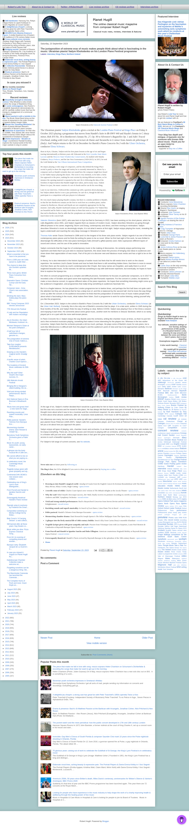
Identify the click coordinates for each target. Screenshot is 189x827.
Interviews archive (149, 7)
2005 (7, 676)
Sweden (174, 543)
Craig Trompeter (166, 229)
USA (185, 554)
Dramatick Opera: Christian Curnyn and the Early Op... (17, 283)
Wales (167, 558)
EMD (168, 444)
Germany (183, 455)
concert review (63, 534)
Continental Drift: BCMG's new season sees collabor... (17, 477)
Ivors (185, 469)
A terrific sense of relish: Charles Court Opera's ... (17, 361)
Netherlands (174, 488)
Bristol (173, 399)
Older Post (147, 638)
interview (51, 54)
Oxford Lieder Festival (172, 508)
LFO (185, 475)
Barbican (168, 389)
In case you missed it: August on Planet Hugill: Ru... (17, 554)
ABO (159, 380)
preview (162, 517)
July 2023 (11, 593)
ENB (171, 444)
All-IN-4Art (170, 382)
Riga (175, 522)
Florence (173, 453)
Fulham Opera (181, 453)
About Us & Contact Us (43, 7)
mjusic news (177, 481)
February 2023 (13, 610)
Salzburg (161, 528)
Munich (184, 481)
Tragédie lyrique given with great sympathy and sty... (18, 470)
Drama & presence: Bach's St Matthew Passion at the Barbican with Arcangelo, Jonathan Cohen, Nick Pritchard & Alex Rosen (25, 207)
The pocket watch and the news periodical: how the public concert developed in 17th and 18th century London (99, 723)
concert (184, 428)
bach (159, 386)
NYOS (160, 499)
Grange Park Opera (167, 462)
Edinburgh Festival (179, 442)
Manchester (167, 481)
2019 (7, 628)
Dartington (167, 438)
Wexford (166, 562)
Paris (172, 510)
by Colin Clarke (177, 407)
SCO (185, 528)
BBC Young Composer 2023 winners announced (18, 305)
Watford (184, 558)
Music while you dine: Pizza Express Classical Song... (17, 531)
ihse (185, 466)
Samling (167, 528)
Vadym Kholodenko (71, 130)
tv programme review (170, 554)
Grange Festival (180, 460)
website (160, 560)
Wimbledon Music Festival (167, 567)
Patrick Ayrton (174, 257)
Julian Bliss (174, 276)
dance (160, 438)
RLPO (179, 522)
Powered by (172, 190)
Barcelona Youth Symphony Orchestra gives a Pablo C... (17, 437)
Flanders (166, 453)
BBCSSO (183, 393)
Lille (166, 477)
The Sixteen (166, 550)
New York (168, 490)
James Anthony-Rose (168, 247)
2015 (7, 642)
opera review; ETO (171, 506)
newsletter (161, 493)
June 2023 (11, 596)
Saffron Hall (169, 526)
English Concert (180, 444)
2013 (7, 648)
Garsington (168, 455)
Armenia (168, 384)
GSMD (160, 464)
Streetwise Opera (181, 541)
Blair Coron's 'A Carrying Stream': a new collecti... (17, 519)
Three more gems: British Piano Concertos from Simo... (17, 275)
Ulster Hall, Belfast (51, 306)
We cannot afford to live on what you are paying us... (18, 457)
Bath (159, 391)
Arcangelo (161, 384)
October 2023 (12, 248)
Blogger (105, 821)
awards (184, 384)
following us (72, 464)
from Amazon (171, 321)
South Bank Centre (177, 537)
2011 (7, 655)
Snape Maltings (164, 535)
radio (176, 517)
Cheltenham (170, 421)
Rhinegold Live (168, 522)
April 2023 (11, 603)
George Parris (174, 235)
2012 (7, 652)
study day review (164, 543)
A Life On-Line (164, 378)
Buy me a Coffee (175, 149)
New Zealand (176, 490)
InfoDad (183, 358)
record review (83, 497)
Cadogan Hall (181, 414)
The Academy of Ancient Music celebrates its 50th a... (17, 367)
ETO (179, 446)
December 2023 (13, 241)
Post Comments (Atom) (102, 655)
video (184, 556)
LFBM (181, 475)
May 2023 (11, 600)
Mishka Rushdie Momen (175, 259)
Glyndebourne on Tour (165, 460)
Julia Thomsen (174, 212)
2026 (7, 228)
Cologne (161, 428)
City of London (175, 423)
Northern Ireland (73, 54)
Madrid (160, 481)
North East (162, 495)
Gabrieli (160, 455)
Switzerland (182, 543)
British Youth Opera (165, 401)
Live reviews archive (99, 7)
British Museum (182, 399)
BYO (166, 414)
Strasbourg (170, 541)
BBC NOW (174, 393)
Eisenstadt (161, 444)
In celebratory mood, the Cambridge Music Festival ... (16, 464)
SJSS (167, 533)
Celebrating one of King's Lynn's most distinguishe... (17, 484)
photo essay (172, 512)
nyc (180, 497)
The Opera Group (172, 548)
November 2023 (13, 244)
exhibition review (168, 448)
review (160, 522)
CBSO (181, 416)
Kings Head (166, 471)
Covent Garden (168, 435)
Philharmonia (162, 512)
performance (182, 510)
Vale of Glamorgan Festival (169, 556)
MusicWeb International (177, 351)
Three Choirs (176, 552)
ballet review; (182, 386)
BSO (178, 403)
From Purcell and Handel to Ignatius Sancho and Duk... (17, 492)
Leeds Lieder (181, 473)
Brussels (173, 403)
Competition (172, 428)
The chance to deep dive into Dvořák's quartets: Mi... (17, 267)
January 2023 (12, 613)
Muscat (175, 483)
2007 (7, 669)
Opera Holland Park (165, 501)
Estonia (174, 446)
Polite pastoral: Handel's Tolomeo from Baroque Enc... (17, 422)
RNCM (184, 522)
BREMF (161, 399)
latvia (185, 471)
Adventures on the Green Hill (174, 380)
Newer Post (46, 638)
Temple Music (168, 545)
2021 (7, 621)
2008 (7, 666)
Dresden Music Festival (174, 440)
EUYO (160, 448)
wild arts (176, 565)
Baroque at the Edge (180, 388)
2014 (7, 645)
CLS (164, 426)
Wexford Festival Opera (178, 562)
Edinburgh (167, 442)
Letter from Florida (171, 475)
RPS (175, 524)
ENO (160, 446)
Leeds (172, 473)
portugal (167, 514)
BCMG (160, 395)
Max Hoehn (171, 208)
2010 (7, 659)
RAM (180, 517)
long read (170, 479)
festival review (168, 451)
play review (182, 512)
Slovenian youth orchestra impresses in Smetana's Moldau (77, 681)
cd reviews (182, 419)
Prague (174, 514)
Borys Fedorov (54, 159)
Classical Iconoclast (183, 346)
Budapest (184, 403)
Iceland (179, 466)
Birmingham (162, 397)
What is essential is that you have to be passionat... (18, 255)
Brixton (166, 403)
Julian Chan (171, 233)
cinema (168, 423)
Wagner (160, 558)
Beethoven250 (172, 395)
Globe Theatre (164, 457)
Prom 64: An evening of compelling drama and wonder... (16, 539)
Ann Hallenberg (178, 253)
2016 (7, 638)
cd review (169, 418)
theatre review (164, 552)
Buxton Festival (177, 405)
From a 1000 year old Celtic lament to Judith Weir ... (17, 261)
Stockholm (161, 541)
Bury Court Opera (164, 405)
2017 (7, 635)
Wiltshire (184, 565)
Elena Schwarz (58, 146)
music (179, 483)
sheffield (161, 532)
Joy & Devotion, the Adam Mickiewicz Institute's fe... (18, 321)
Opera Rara (175, 504)
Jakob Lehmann (175, 272)
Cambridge (162, 416)
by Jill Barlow (174, 409)
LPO (176, 479)
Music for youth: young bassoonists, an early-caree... (16, 445)
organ (180, 506)
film (174, 451)
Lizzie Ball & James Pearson (171, 237)
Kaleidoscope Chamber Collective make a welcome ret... (16, 562)
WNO (179, 567)
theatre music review (179, 550)
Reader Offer (162, 520)
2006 (7, 672)
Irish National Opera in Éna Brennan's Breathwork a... (17, 401)
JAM (159, 471)
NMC (170, 493)
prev (185, 514)
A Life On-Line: (176, 378)
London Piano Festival (111, 130)
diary (184, 437)
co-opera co (176, 426)
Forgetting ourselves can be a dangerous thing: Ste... (18, 569)
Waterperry (176, 558)
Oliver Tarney (174, 214)
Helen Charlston (179, 204)
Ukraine (180, 554)
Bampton (161, 388)
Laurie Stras (165, 266)
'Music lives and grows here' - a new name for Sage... (18, 408)
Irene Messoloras (176, 202)
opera (184, 499)
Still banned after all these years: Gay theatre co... (17, 525)
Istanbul (176, 469)
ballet (164, 386)
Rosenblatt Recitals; (166, 524)
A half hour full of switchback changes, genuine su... (16, 333)
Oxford (160, 508)
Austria (178, 384)
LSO (180, 479)
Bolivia (171, 397)
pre (180, 514)
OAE (164, 499)
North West (172, 495)
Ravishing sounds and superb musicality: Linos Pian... (17, 414)
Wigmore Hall (165, 565)
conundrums (175, 433)
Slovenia (173, 532)
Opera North (163, 504)
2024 (7, 235)
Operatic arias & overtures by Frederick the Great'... (17, 506)
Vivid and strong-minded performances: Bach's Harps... (16, 394)
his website (85, 442)
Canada (169, 416)
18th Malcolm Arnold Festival (15, 381)
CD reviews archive (124, 7)
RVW (185, 524)
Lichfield (161, 477)
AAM (185, 378)
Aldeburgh (162, 382)
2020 (7, 624)
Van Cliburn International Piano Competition (75, 162)
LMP (178, 477)
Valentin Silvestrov (48, 220)
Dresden (161, 440)
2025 (7, 231)
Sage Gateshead (180, 526)
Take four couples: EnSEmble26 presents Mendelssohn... (17, 346)
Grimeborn (182, 462)
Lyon (185, 479)
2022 (7, 618)
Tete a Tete (178, 545)
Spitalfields (162, 539)
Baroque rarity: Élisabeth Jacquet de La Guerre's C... (17, 547)
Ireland (169, 469)
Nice (167, 493)
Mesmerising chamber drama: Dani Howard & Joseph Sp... (17, 430)
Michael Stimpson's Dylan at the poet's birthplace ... (18, 327)
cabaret (171, 414)
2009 (7, 662)
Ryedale (161, 526)
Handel (170, 466)
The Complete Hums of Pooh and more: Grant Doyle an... (17, 583)
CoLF (185, 426)
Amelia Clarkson (174, 241)
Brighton (168, 399)
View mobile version (97, 643)
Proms (171, 518)
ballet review (171, 386)
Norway (175, 497)
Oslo (185, 506)
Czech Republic (181, 435)
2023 (7, 238)
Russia (180, 524)
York (164, 569)
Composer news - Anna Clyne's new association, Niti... (17, 290)
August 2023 (12, 589)
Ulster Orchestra (137, 143)
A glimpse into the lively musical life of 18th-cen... (18, 452)
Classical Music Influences (168, 130)
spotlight (183, 539)
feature (176, 448)
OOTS (179, 499)
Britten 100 (177, 401)
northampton (183, 495)
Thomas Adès (46, 235)
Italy (181, 469)
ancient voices (181, 382)
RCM (185, 517)
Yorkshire (169, 569)
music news (173, 486)
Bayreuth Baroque (170, 391)
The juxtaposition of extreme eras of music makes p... (18, 340)
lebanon (160, 473)
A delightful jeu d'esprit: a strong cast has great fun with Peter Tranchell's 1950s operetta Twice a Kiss (95, 695)
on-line (169, 499)
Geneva (176, 455)
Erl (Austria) (167, 446)
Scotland (161, 530)
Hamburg (161, 466)
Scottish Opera (171, 530)
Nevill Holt (183, 488)
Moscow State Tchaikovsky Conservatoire (69, 157)
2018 (7, 631)
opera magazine (180, 501)
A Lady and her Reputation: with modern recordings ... (17, 314)
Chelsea (161, 421)
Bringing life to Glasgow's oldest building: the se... (17, 387)
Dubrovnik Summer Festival (103, 125)
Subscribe (172, 181)
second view (182, 530)
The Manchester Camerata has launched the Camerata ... (17, 575)
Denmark (176, 438)
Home (47, 542)
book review (181, 397)
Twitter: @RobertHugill (72, 7)
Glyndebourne (181, 457)
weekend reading (170, 560)
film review (179, 451)
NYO (185, 497)
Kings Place (61, 54)
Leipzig (160, 475)
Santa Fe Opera (177, 528)
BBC (167, 393)
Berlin (184, 395)
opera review (84, 486)
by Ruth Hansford (171, 412)
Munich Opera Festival (165, 483)
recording (183, 520)
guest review (181, 464)
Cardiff (175, 416)
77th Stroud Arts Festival (16, 309)
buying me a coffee (108, 469)
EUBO (184, 446)
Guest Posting (169, 464)
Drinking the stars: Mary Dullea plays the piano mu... (16, 298)
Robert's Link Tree (17, 7)
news (184, 490)
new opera (161, 490)
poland (160, 514)
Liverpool (172, 477)
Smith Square (182, 532)
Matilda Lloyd (174, 278)
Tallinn (160, 545)
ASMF (173, 384)
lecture (166, 473)
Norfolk (184, 493)
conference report (164, 433)
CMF (169, 426)
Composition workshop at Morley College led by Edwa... (17, 513)
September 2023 (14, 251)
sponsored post (172, 539)
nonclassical (176, 493)
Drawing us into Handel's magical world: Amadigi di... (17, 354)
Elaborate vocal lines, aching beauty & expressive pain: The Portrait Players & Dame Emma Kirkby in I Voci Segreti (101, 764)
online (174, 499)
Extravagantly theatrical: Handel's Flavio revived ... (17, 500)
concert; (184, 431)
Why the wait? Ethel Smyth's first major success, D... (15, 375)
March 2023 (12, 606)
